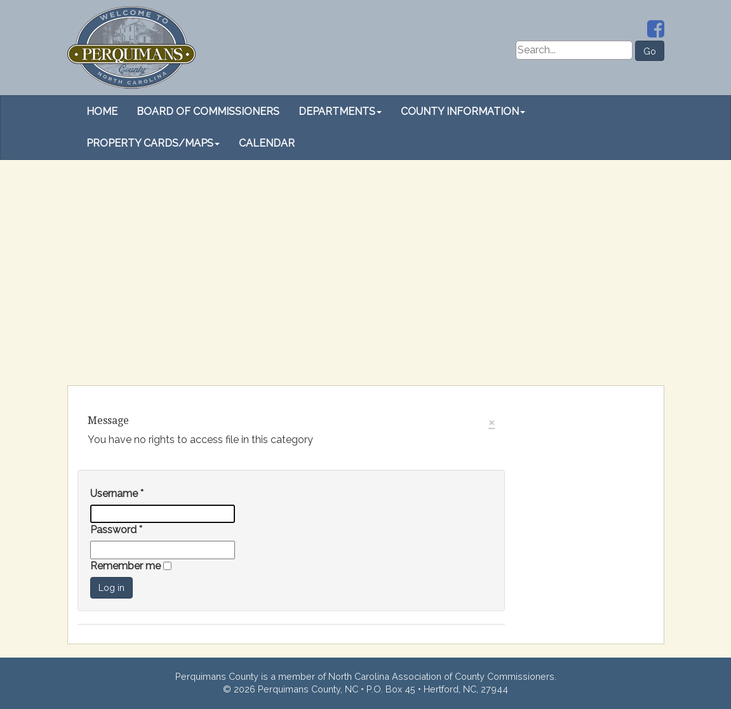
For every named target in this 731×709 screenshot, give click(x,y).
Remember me (126, 566)
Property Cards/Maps (153, 143)
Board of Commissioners (208, 111)
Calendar (267, 143)
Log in (111, 588)
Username (117, 493)
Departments (340, 111)
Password (116, 530)
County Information (463, 111)
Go (649, 51)
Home (101, 111)
